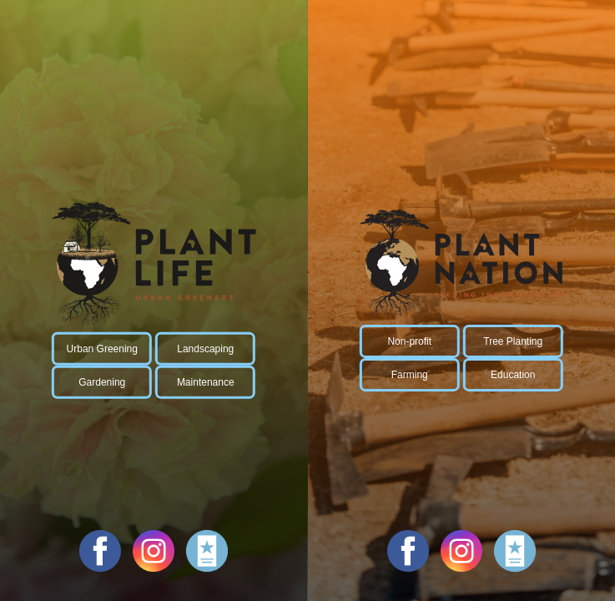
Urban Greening (102, 349)
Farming (409, 375)
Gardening (101, 382)
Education (513, 375)
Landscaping (205, 349)
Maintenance (205, 382)
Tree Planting (512, 341)
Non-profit (409, 341)
